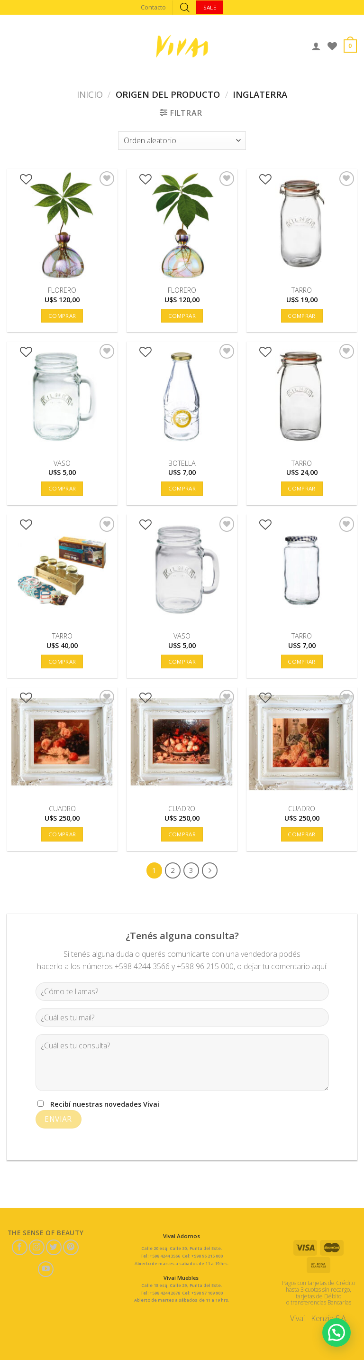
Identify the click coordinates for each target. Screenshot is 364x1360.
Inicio (90, 94)
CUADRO (62, 809)
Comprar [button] (62, 315)
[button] (336, 1332)
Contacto (153, 7)
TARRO (301, 290)
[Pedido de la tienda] (182, 140)
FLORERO (62, 290)
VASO (62, 463)
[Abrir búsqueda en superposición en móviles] (185, 7)
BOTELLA (182, 463)
